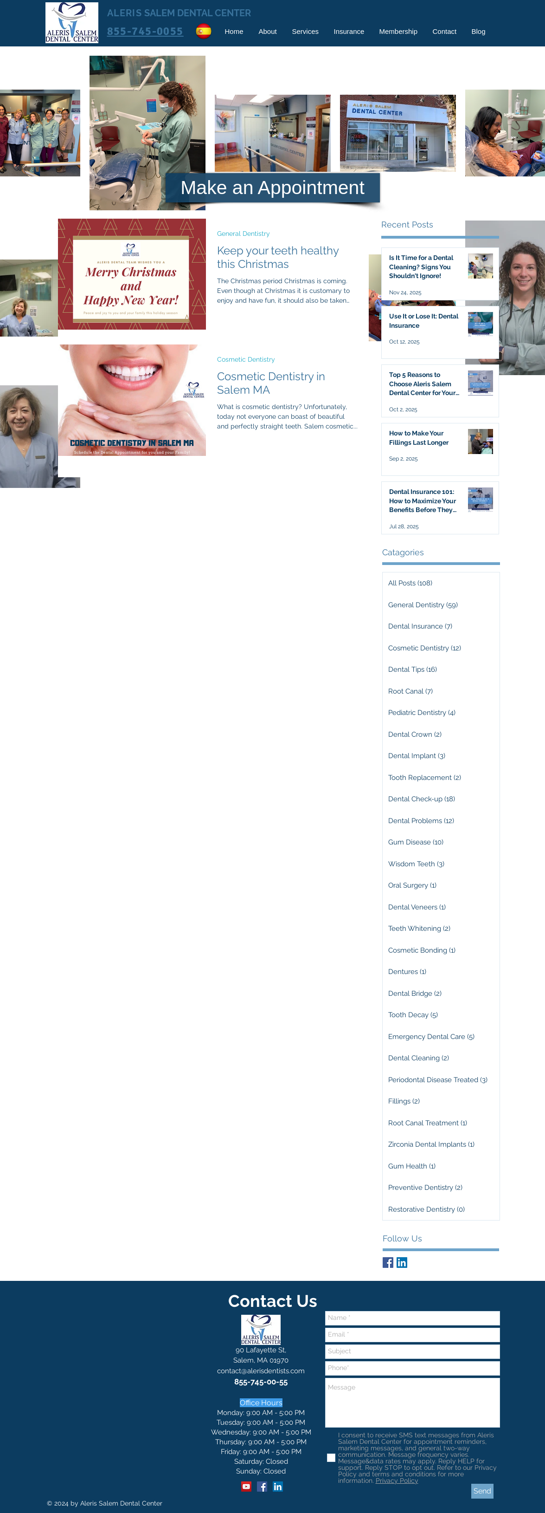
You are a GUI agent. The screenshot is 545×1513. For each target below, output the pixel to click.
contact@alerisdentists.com (261, 1371)
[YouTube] (246, 1486)
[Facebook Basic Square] (388, 1262)
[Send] (482, 1491)
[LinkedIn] (278, 1486)
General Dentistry (243, 233)
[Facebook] (262, 1486)
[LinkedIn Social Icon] (402, 1262)
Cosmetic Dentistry (246, 359)
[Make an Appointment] (273, 187)
